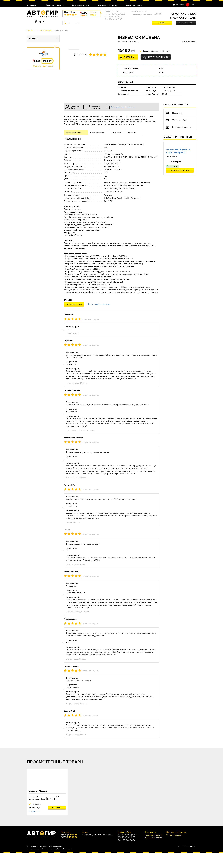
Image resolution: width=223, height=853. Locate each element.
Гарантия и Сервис (55, 5)
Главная (30, 30)
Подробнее (34, 811)
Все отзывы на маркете (99, 304)
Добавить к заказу (179, 170)
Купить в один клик (158, 57)
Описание (117, 133)
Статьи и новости (134, 5)
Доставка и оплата (80, 5)
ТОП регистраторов (44, 30)
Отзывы (132, 133)
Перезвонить (186, 23)
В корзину (129, 57)
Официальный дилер (107, 5)
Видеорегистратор (129, 41)
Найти (162, 23)
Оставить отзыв (74, 304)
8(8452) (183, 14)
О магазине (32, 5)
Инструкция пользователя (123, 107)
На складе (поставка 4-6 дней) (156, 51)
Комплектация (97, 133)
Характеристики (73, 133)
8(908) (183, 18)
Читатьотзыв (93, 13)
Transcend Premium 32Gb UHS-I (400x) (178, 151)
